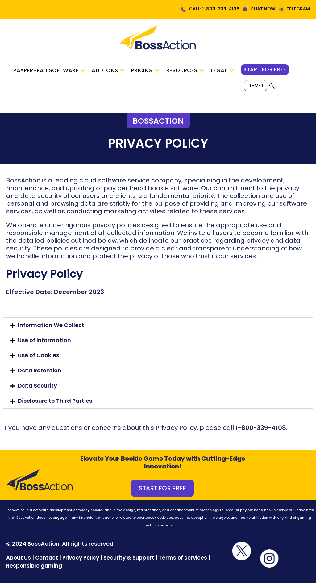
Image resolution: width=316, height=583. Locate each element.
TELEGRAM (298, 9)
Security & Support (128, 557)
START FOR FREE (162, 488)
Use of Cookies (38, 355)
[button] (158, 325)
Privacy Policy (80, 557)
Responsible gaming (34, 565)
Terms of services (183, 557)
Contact (47, 557)
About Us (18, 557)
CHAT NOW (263, 9)
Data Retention (39, 370)
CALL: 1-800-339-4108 (214, 9)
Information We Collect (51, 325)
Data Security (37, 385)
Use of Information (44, 340)
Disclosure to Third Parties (55, 401)
